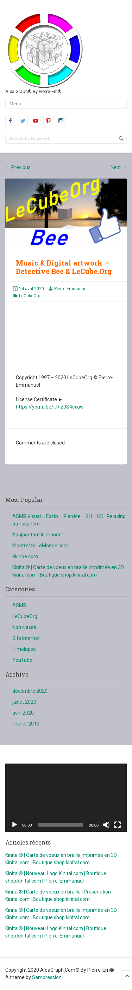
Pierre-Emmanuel (71, 288)
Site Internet (26, 638)
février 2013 (25, 724)
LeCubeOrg (29, 295)
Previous (18, 167)
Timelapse (24, 649)
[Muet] (106, 824)
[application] (66, 798)
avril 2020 (23, 713)
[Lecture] (14, 824)
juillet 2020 (24, 702)
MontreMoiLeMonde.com (40, 545)
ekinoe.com (25, 556)
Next (119, 167)
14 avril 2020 (31, 288)
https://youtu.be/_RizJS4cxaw (50, 407)
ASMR (19, 605)
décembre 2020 (30, 691)
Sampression (47, 977)
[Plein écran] (117, 824)
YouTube (22, 660)
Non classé (24, 627)
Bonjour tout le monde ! (38, 534)
